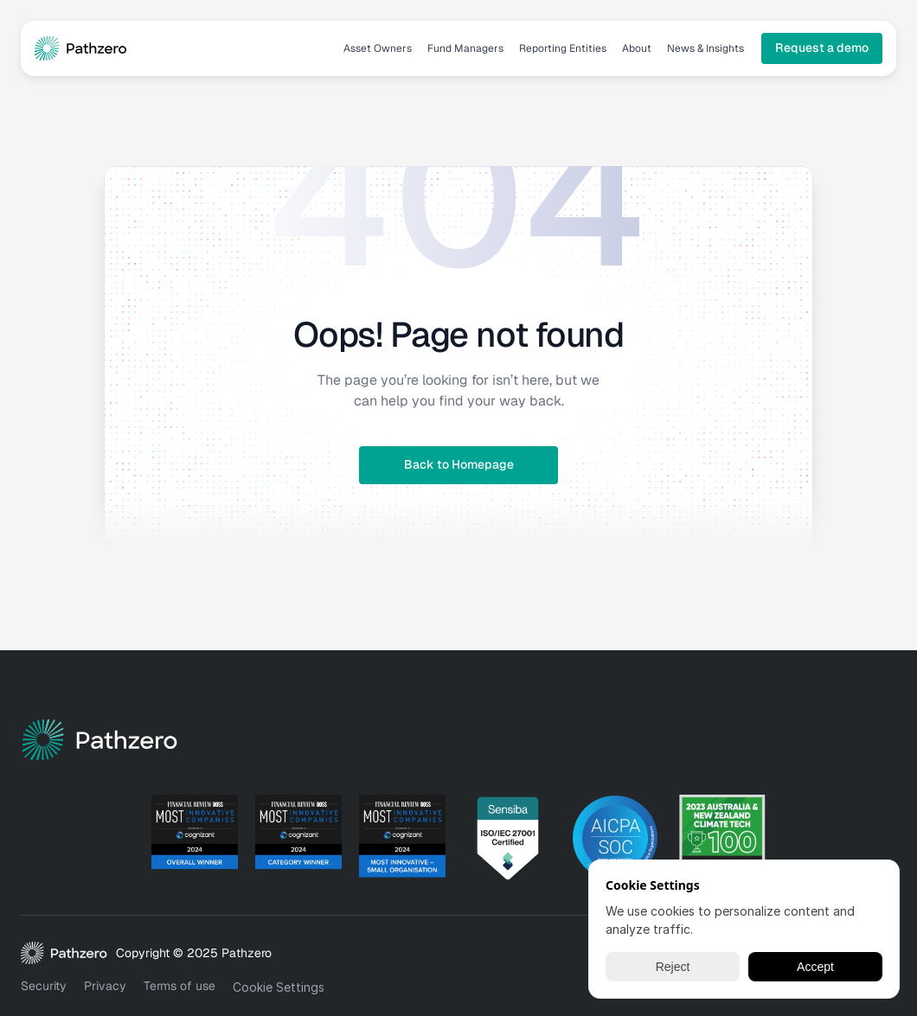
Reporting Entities (562, 48)
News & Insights (705, 48)
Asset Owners (377, 48)
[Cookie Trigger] (278, 987)
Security (44, 986)
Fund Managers (465, 48)
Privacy (105, 986)
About (636, 48)
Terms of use (179, 986)
